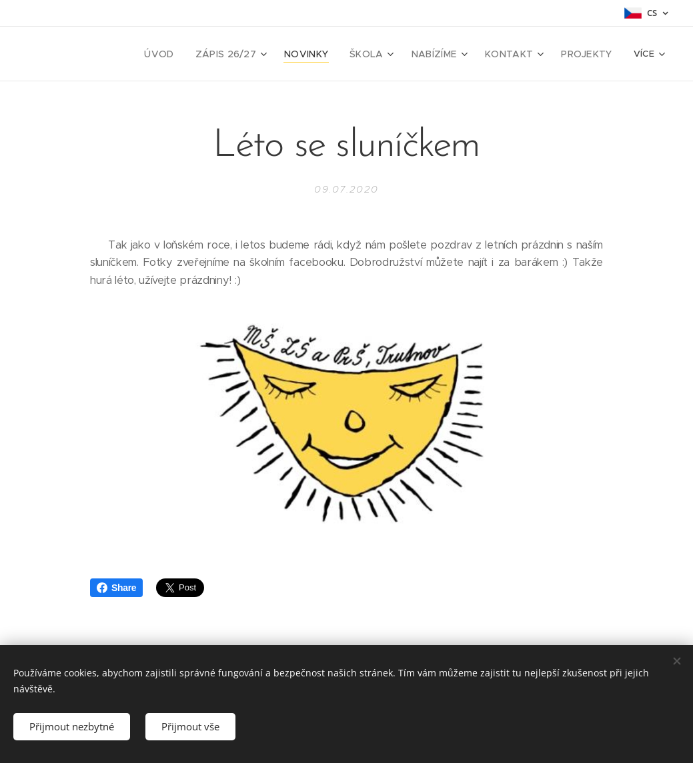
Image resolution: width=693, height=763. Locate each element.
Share (116, 587)
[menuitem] (98, 54)
